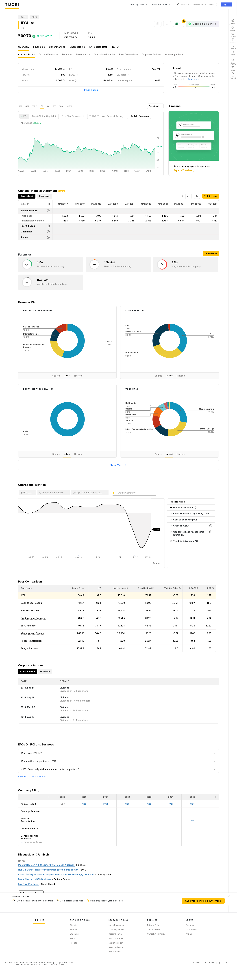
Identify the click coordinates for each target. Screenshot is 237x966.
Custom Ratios (26, 54)
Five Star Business (31, 610)
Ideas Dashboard (117, 925)
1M (20, 106)
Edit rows (210, 196)
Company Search (117, 929)
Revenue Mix (83, 54)
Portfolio (74, 929)
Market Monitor (116, 943)
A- (183, 196)
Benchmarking (57, 46)
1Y (42, 106)
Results (73, 943)
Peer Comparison (128, 54)
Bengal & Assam (29, 648)
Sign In (227, 4)
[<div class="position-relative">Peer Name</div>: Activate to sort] (41, 588)
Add (140, 116)
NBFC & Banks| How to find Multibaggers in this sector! (48, 869)
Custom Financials (49, 54)
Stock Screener (116, 938)
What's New (191, 929)
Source (56, 375)
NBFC (115, 46)
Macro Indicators (116, 947)
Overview (23, 46)
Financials (39, 46)
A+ (188, 196)
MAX (69, 106)
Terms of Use (153, 929)
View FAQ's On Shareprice (32, 776)
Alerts (72, 938)
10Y (61, 106)
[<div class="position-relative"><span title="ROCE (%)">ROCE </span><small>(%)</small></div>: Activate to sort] (191, 588)
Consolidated (27, 196)
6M (27, 106)
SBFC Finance (28, 625)
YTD (34, 106)
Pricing (189, 934)
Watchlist (74, 934)
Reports (97, 46)
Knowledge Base (174, 54)
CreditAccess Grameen (33, 618)
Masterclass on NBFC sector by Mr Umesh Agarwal (46, 865)
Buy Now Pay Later (28, 884)
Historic (78, 375)
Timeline (74, 925)
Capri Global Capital (32, 603)
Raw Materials (115, 952)
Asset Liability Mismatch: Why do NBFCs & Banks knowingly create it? (56, 874)
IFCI (23, 595)
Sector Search (115, 934)
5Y (54, 106)
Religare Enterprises (32, 640)
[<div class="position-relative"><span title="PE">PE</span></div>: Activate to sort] (96, 588)
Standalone (44, 196)
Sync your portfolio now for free (203, 900)
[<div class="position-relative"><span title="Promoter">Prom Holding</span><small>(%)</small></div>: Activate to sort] (142, 588)
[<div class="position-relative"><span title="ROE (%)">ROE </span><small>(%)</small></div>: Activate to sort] (207, 588)
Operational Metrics (104, 54)
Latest (67, 375)
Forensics (67, 54)
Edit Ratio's (90, 90)
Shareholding (77, 46)
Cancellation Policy (156, 934)
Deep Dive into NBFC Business (35, 879)
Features (190, 925)
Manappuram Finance (32, 633)
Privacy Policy (153, 925)
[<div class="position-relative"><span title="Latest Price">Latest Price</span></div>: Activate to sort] (76, 588)
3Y (47, 106)
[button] (26, 588)
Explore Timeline (184, 170)
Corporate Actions (151, 54)
